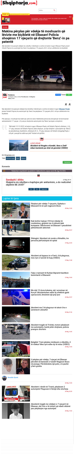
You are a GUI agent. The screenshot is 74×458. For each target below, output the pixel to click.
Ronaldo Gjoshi (13, 377)
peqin (17, 158)
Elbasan (62, 109)
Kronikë (5, 27)
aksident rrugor (10, 158)
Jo (37, 189)
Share (58, 94)
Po (31, 189)
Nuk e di (44, 189)
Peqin (67, 109)
